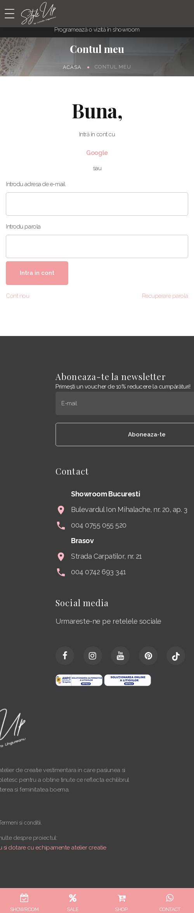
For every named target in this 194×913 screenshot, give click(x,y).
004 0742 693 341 (150, 572)
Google (96, 153)
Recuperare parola (165, 295)
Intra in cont (37, 272)
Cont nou (17, 295)
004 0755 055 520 (150, 525)
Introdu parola (23, 226)
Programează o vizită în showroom (97, 29)
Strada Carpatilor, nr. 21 (158, 556)
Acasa (72, 67)
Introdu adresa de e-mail (35, 184)
